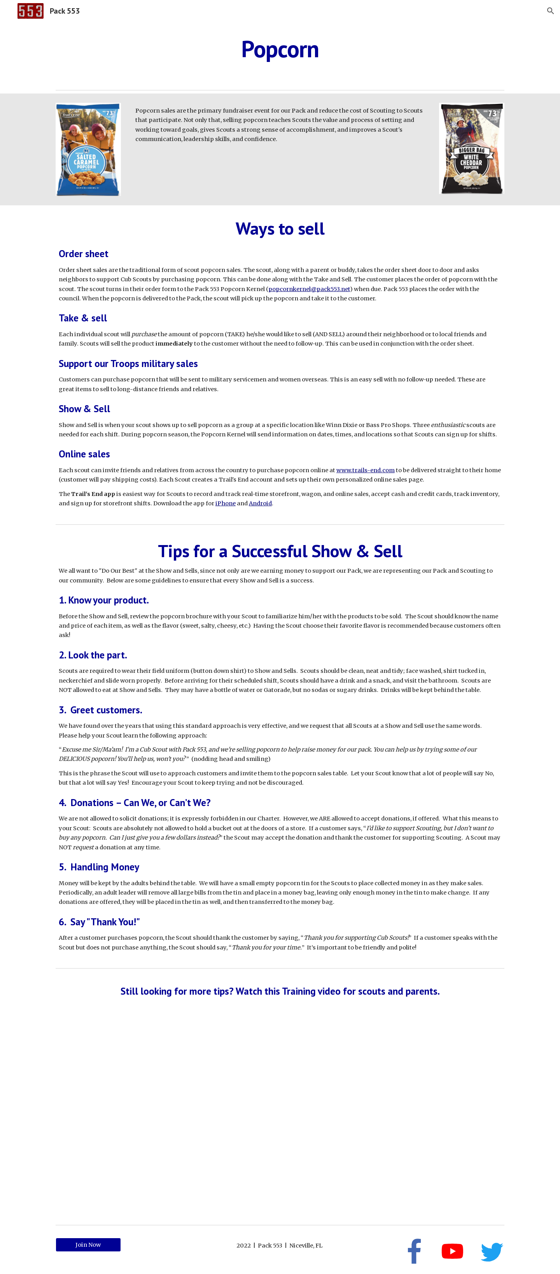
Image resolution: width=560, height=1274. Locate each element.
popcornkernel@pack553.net (309, 289)
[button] (550, 11)
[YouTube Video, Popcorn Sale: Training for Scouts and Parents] (280, 1116)
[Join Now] (88, 1244)
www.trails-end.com (365, 470)
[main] (280, 49)
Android (260, 503)
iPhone (225, 503)
